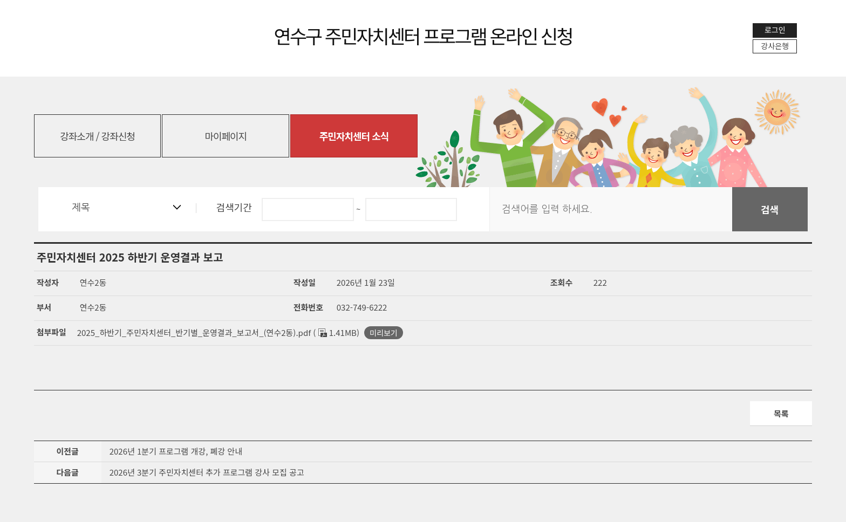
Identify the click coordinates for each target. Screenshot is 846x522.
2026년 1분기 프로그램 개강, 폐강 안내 (176, 451)
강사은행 (775, 45)
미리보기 (384, 332)
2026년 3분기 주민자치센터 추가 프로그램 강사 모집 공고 (207, 473)
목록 (781, 413)
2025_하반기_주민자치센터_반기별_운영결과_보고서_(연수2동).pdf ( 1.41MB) (218, 332)
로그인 (775, 29)
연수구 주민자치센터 (423, 35)
